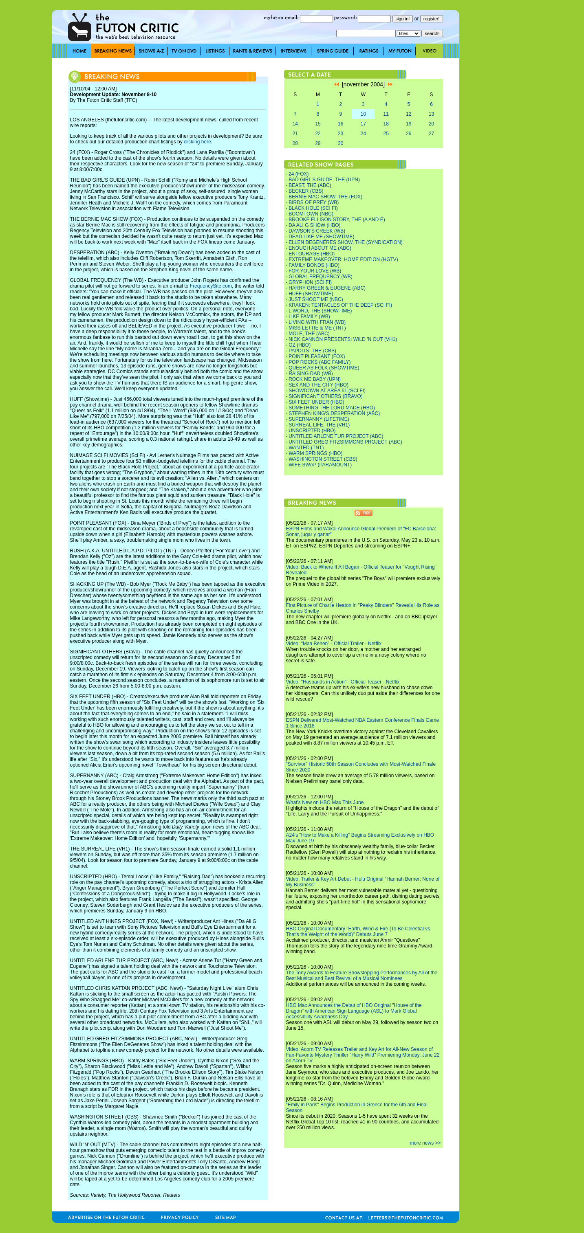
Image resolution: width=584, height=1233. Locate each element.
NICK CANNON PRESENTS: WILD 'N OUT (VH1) (343, 339)
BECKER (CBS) (306, 191)
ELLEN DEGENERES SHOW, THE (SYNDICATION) (346, 242)
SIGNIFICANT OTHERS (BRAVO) (326, 396)
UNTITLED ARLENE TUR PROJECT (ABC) (336, 436)
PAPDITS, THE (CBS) (312, 351)
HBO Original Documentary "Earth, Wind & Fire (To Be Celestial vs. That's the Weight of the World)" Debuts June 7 (359, 931)
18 (385, 124)
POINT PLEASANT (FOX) (317, 356)
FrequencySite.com (211, 286)
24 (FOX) (299, 174)
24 (363, 133)
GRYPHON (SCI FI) (310, 282)
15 (317, 124)
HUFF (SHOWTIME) (311, 294)
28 (295, 143)
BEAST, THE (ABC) (310, 185)
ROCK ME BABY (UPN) (315, 379)
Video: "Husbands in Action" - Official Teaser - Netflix (343, 682)
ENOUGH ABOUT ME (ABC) (320, 248)
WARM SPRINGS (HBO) (315, 453)
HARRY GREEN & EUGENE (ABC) (327, 288)
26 (408, 133)
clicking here (197, 142)
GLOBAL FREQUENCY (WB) (321, 276)
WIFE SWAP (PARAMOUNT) (320, 465)
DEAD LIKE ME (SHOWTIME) (321, 237)
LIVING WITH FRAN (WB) (317, 322)
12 (408, 114)
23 (340, 133)
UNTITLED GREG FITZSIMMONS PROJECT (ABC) (345, 442)
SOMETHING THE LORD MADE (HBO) (332, 408)
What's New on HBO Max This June (325, 802)
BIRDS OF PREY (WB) (314, 202)
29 (317, 143)
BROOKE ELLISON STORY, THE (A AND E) (337, 219)
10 (363, 114)
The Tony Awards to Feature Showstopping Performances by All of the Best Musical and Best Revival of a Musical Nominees (362, 975)
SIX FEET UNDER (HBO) (316, 402)
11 (385, 114)
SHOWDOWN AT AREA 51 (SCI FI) (327, 390)
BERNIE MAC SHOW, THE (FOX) (325, 197)
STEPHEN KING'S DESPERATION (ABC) (334, 413)
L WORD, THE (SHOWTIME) (320, 311)
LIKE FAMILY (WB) (309, 316)
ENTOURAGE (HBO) (312, 254)
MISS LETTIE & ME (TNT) (317, 328)
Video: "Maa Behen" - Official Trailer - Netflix (334, 643)
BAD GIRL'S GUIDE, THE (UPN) (324, 179)
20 (431, 124)
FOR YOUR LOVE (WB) (315, 271)
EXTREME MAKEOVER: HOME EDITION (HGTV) (343, 259)
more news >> (425, 1143)
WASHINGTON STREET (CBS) (323, 459)
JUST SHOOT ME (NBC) (316, 299)
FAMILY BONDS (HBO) (314, 265)
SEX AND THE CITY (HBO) (318, 385)
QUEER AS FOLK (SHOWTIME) (324, 368)
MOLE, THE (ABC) (309, 333)
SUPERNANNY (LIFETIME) (319, 419)
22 (317, 133)
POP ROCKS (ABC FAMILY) (319, 362)
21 (295, 133)
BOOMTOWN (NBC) (311, 214)
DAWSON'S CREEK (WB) (317, 231)
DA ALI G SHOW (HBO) (314, 225)
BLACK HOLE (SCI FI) (313, 208)
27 (431, 133)
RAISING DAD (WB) (311, 373)
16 (340, 124)
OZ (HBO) (300, 345)
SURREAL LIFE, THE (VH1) (319, 425)
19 (408, 124)
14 (295, 124)
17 (363, 124)
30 (340, 143)
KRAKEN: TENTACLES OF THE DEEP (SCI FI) (340, 305)
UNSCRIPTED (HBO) (312, 430)
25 (385, 133)
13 (431, 114)
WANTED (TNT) (306, 448)
